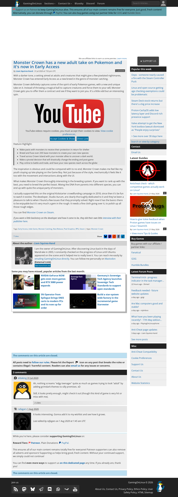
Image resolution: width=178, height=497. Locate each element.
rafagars (22, 409)
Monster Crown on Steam (40, 212)
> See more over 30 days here (146, 136)
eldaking (22, 378)
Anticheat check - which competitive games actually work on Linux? (148, 185)
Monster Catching (45, 229)
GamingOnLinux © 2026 (140, 482)
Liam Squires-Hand (24, 71)
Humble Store (133, 12)
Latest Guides (139, 158)
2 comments (120, 71)
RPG (77, 229)
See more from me (42, 265)
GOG (119, 12)
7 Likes (16, 236)
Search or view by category (145, 141)
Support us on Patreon (25, 9)
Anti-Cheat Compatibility (144, 351)
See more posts (139, 339)
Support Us (137, 364)
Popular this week (141, 69)
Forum (101, 3)
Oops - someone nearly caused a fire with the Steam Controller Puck (147, 78)
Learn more (122, 58)
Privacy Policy (126, 489)
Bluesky (79, 3)
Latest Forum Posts (142, 271)
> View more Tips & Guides (144, 233)
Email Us (135, 152)
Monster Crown (97, 229)
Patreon (34, 442)
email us (75, 365)
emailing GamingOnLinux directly (52, 258)
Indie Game (33, 229)
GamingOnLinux (32, 3)
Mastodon (110, 258)
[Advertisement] (89, 36)
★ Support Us (148, 61)
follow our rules (40, 362)
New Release (58, 229)
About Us (136, 376)
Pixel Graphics (69, 229)
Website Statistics (140, 383)
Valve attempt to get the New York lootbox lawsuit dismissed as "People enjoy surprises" (147, 126)
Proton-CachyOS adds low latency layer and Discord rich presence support (147, 114)
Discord (90, 3)
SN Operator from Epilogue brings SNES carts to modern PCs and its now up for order (52, 301)
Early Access (23, 229)
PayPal (57, 12)
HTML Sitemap (145, 492)
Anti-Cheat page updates (144, 329)
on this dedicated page (72, 462)
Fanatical (136, 252)
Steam (82, 229)
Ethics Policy (140, 489)
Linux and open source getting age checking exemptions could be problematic (147, 91)
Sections (49, 3)
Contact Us (65, 3)
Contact (135, 146)
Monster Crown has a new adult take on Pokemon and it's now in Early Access (67, 64)
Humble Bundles (140, 265)
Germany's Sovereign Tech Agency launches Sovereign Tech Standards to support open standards (109, 282)
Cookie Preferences (141, 358)
